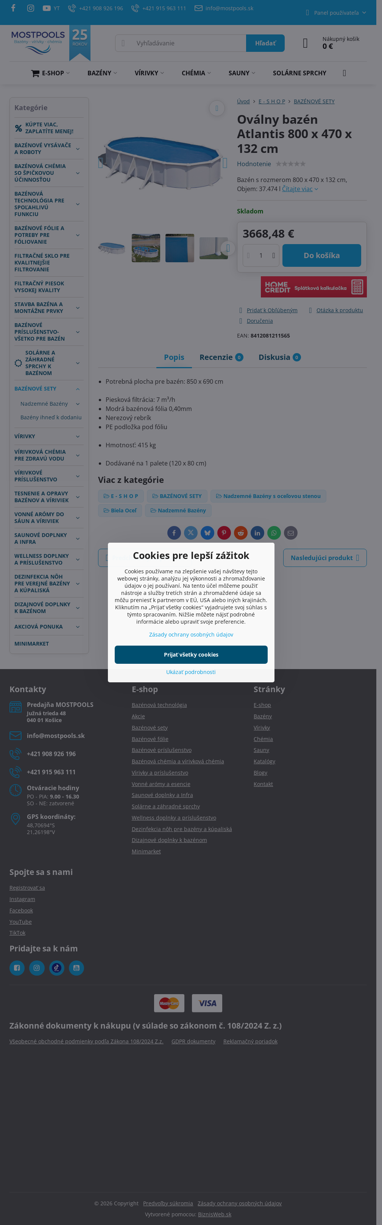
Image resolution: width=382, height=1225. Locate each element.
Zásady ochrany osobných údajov (191, 634)
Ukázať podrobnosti (191, 672)
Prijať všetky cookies (191, 654)
